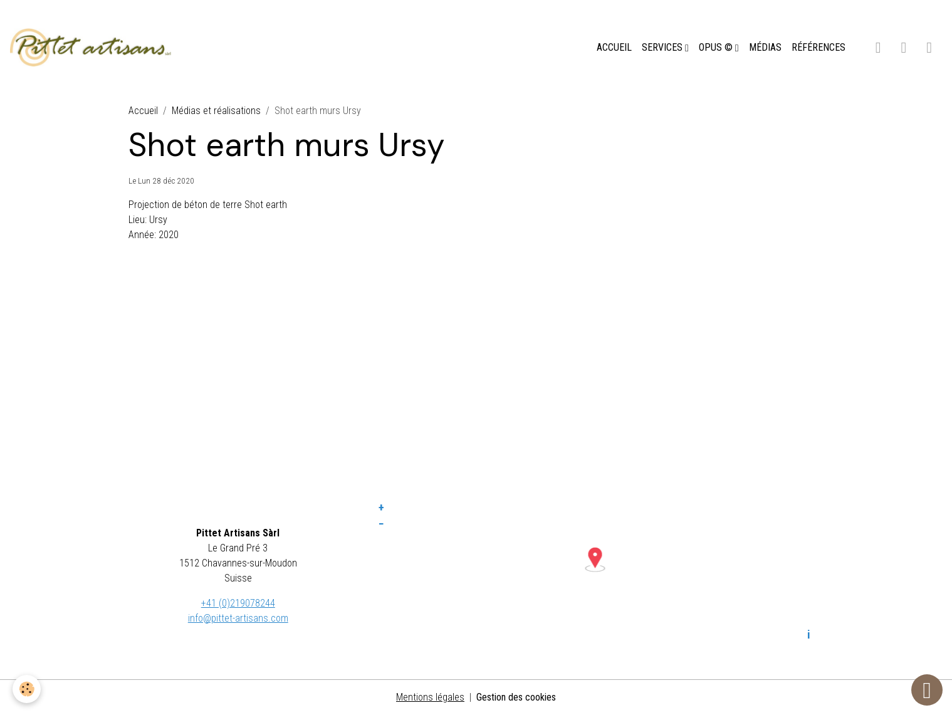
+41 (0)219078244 (238, 603)
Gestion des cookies (516, 697)
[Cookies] (27, 689)
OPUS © (717, 47)
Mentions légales (430, 697)
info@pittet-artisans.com (238, 618)
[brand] (93, 47)
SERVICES (663, 47)
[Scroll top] (927, 690)
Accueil (143, 111)
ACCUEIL (614, 47)
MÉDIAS (765, 47)
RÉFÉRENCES (818, 47)
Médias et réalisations (216, 111)
